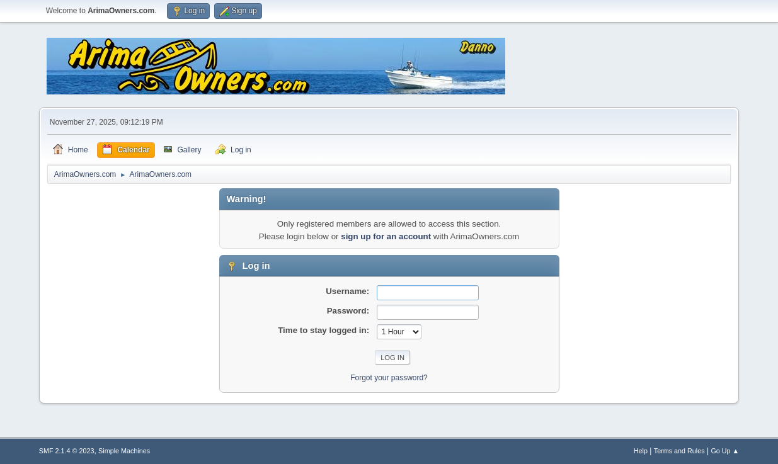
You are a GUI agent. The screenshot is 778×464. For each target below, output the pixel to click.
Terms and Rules (679, 451)
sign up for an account (386, 236)
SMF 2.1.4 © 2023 (66, 451)
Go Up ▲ (725, 451)
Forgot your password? (389, 377)
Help (641, 451)
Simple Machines (124, 451)
